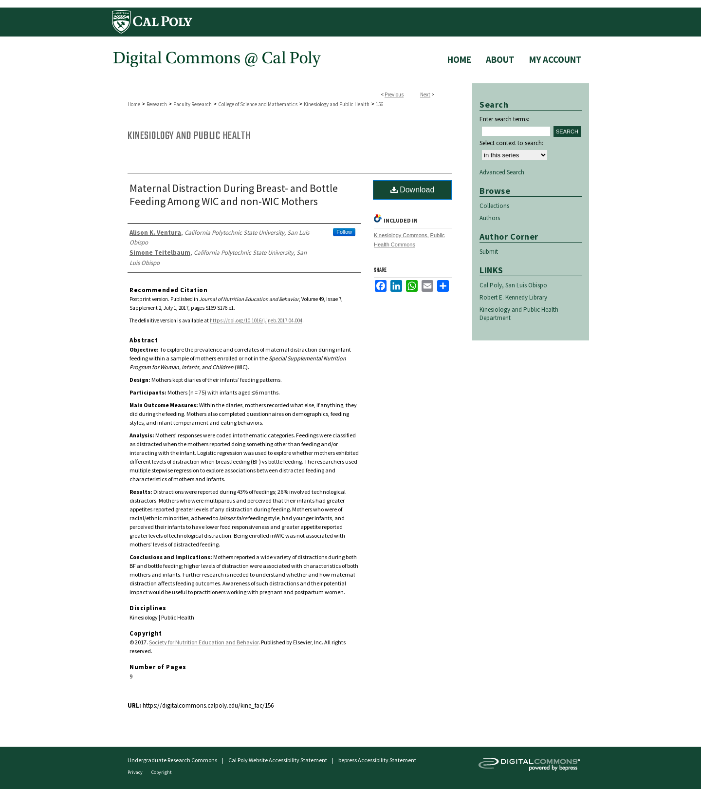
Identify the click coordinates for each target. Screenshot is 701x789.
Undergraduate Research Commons (172, 760)
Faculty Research (192, 104)
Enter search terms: (504, 119)
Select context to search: (511, 143)
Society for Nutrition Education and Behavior (203, 642)
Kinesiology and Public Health (336, 104)
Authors (490, 218)
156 (379, 104)
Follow (344, 232)
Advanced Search (502, 172)
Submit (489, 251)
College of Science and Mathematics (257, 104)
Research (157, 104)
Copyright (161, 772)
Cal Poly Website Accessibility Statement (277, 760)
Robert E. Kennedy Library (513, 297)
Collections (494, 206)
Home (134, 104)
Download (412, 190)
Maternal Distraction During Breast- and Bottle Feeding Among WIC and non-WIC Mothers (233, 194)
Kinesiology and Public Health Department (519, 313)
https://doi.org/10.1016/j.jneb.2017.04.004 (256, 320)
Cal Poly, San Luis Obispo (513, 285)
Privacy (136, 772)
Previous (394, 94)
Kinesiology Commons (400, 235)
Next (425, 94)
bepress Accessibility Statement (377, 760)
